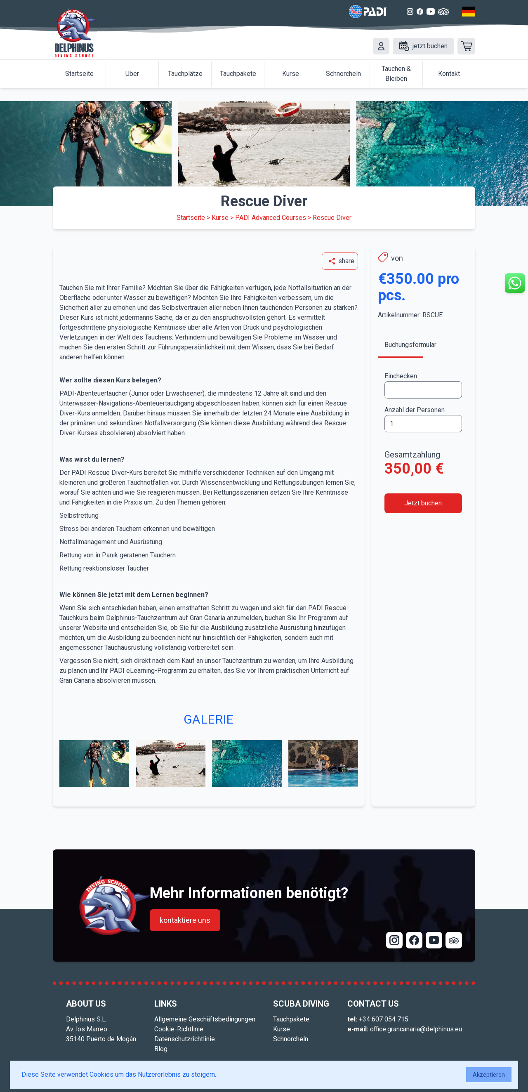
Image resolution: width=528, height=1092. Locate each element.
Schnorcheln (290, 1039)
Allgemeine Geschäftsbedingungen (204, 1019)
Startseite (191, 218)
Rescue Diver (332, 218)
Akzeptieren (489, 1074)
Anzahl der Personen (414, 410)
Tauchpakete (291, 1019)
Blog (160, 1049)
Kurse (220, 218)
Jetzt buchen (423, 503)
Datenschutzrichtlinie (184, 1039)
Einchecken (400, 376)
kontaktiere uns (185, 920)
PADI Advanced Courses (270, 218)
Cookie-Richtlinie (178, 1029)
